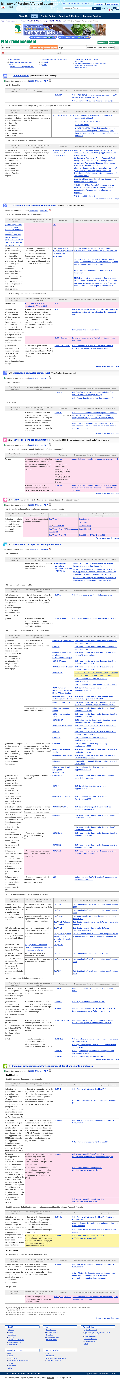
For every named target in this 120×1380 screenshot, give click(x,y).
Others (86, 1344)
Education (45, 62)
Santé (44, 65)
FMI (59, 1008)
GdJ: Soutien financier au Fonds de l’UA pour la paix (92, 595)
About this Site (12, 1345)
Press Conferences (52, 1332)
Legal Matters (10, 1373)
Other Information (51, 1340)
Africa (22, 21)
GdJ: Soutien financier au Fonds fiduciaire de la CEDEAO (94, 618)
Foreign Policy (48, 16)
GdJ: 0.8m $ (84, 519)
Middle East (12, 1365)
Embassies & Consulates (16, 1340)
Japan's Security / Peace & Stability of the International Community (97, 1333)
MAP (51, 1378)
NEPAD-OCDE (64, 346)
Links (90, 3)
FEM (61, 1297)
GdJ (56, 95)
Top (2, 21)
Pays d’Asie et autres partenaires (63, 253)
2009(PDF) (44, 81)
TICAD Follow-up (40, 21)
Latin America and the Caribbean (18, 1360)
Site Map (84, 3)
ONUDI (59, 767)
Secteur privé (63, 338)
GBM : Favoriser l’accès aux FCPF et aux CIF (90, 1142)
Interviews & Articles (52, 1337)
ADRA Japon (61, 661)
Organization (12, 1335)
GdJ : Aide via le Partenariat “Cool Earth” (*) (89, 1089)
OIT (63, 767)
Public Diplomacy (89, 1341)
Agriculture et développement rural (22, 67)
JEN (57, 732)
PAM (65, 641)
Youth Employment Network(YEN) (61, 769)
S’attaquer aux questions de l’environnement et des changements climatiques (52, 1066)
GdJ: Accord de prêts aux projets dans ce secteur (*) (92, 101)
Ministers (11, 1330)
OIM (57, 647)
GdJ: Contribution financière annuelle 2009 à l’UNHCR (96, 685)
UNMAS (59, 833)
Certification (50, 1356)
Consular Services (92, 16)
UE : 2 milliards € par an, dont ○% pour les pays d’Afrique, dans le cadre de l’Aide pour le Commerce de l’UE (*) (95, 250)
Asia (9, 1353)
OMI (59, 910)
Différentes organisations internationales (60, 565)
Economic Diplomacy (90, 1339)
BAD (66, 115)
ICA (72, 115)
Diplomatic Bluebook (90, 1330)
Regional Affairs (12, 21)
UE (59, 1089)
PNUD (58, 761)
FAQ (78, 3)
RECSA (65, 807)
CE (70, 115)
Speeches (49, 1335)
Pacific (10, 1356)
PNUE (69, 959)
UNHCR (59, 641)
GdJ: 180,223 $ (85, 526)
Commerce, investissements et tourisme (34, 205)
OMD (60, 1002)
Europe (10, 1363)
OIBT (60, 1154)
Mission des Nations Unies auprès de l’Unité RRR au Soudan (62, 690)
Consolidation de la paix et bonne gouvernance (36, 544)
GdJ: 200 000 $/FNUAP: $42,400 (92, 535)
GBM (62, 115)
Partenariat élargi (81, 67)
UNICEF (70, 641)
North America (12, 1358)
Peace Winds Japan (64, 726)
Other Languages (112, 4)
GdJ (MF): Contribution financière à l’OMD (88, 1002)
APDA (61, 526)
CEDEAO (62, 618)
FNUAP (56, 519)
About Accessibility (23, 1373)
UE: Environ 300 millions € (84, 196)
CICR (58, 738)
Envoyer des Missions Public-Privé (85, 330)
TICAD (29, 21)
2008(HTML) (34, 81)
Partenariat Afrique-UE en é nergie (62, 152)
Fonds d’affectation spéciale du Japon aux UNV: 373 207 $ (95, 459)
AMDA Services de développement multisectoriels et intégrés (62, 655)
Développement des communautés (54, 59)
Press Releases (51, 1330)
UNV (60, 459)
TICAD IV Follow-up (57, 21)
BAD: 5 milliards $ (82, 125)
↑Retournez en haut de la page (107, 199)
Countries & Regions (69, 16)
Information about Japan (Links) (56, 1358)
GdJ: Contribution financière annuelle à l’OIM (90, 953)
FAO (58, 744)
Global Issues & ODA (90, 1336)
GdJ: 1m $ (83, 522)
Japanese (99, 4)
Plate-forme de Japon (64, 667)
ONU (59, 904)
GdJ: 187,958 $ (85, 529)
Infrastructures (15, 59)
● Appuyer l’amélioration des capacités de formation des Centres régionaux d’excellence (38, 947)
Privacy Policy (35, 1373)
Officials (10, 1332)
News (34, 16)
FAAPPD (62, 529)
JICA (60, 95)
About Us (23, 16)
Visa (47, 1353)
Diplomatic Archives (14, 1342)
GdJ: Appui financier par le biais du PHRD (88, 1056)
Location (11, 1337)
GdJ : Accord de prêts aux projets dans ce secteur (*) (92, 398)
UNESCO (61, 934)
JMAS (58, 851)
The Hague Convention (53, 1360)
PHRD (60, 1056)
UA (59, 595)
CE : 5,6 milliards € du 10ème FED (88, 121)
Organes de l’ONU (63, 702)
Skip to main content (69, 3)
